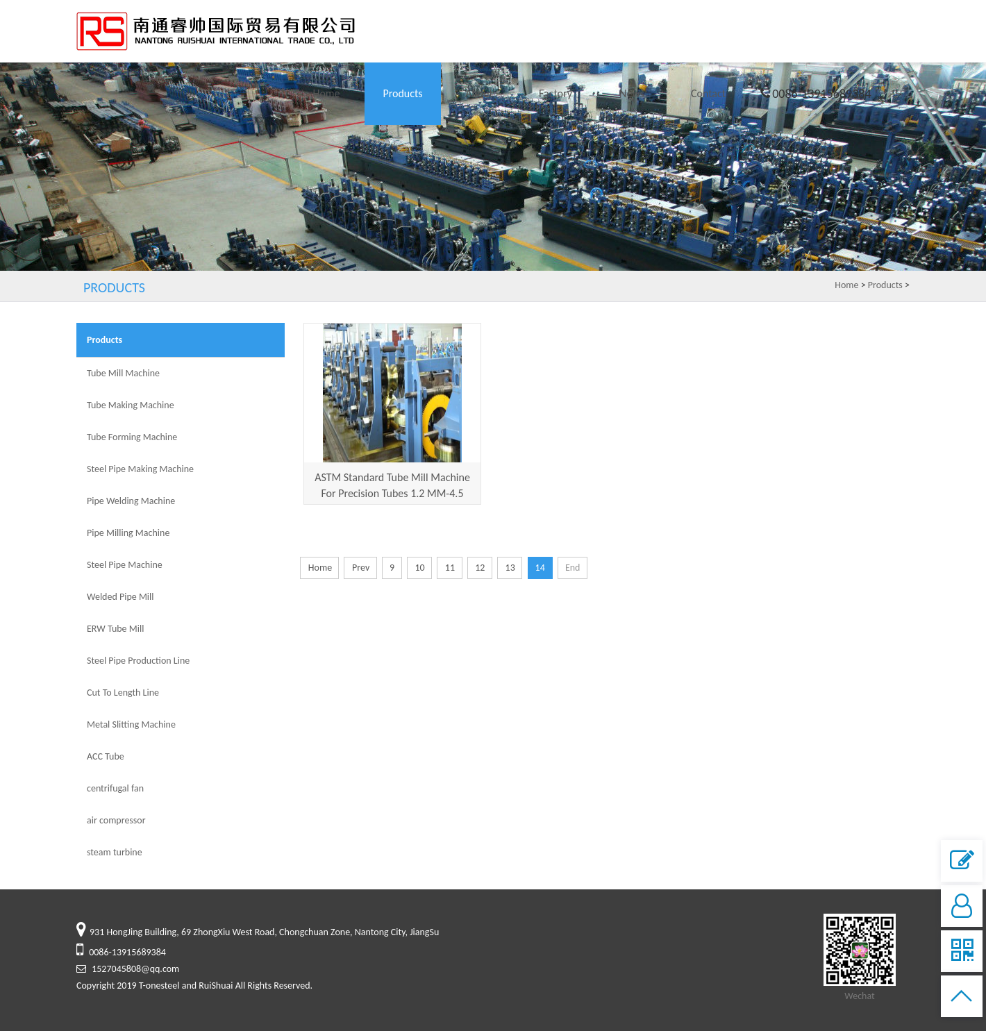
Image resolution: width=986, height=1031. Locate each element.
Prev (360, 567)
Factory (555, 93)
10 (419, 567)
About (479, 93)
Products (402, 93)
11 (449, 567)
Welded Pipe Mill (120, 597)
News (631, 93)
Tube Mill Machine (123, 373)
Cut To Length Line (123, 692)
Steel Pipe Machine (124, 565)
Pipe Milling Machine (128, 533)
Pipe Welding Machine (131, 501)
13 (510, 567)
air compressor (116, 820)
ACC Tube (105, 756)
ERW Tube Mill (115, 629)
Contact (708, 93)
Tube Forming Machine (132, 437)
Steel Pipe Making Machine (140, 469)
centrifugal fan (115, 788)
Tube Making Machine (130, 405)
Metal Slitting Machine (131, 724)
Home (326, 93)
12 (479, 567)
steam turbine (114, 852)
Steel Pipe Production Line (138, 661)
